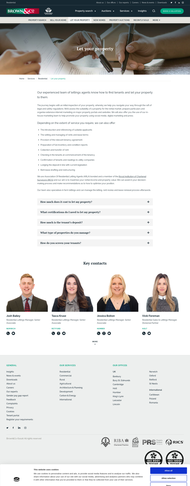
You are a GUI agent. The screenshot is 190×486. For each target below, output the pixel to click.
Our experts (124, 3)
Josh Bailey (13, 315)
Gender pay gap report (17, 395)
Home (21, 79)
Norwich (153, 371)
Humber (117, 392)
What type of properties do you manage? (65, 232)
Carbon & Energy (68, 395)
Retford (153, 379)
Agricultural (65, 383)
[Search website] (153, 11)
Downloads (162, 3)
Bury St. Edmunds (121, 380)
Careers (135, 3)
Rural (62, 379)
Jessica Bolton (106, 315)
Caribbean (154, 394)
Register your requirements (19, 419)
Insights (10, 371)
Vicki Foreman (151, 315)
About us (100, 3)
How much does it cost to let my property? (66, 202)
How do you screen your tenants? (60, 243)
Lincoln (116, 404)
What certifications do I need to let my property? (70, 212)
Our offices (111, 3)
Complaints (12, 403)
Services (31, 79)
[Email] (13, 333)
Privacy (10, 407)
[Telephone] (8, 333)
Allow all (169, 454)
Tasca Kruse (59, 315)
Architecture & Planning (71, 387)
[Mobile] (58, 333)
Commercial (66, 375)
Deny (168, 470)
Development (66, 391)
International (66, 399)
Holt (115, 388)
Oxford (152, 375)
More (155, 20)
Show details (135, 481)
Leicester (117, 400)
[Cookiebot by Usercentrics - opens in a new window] (16, 481)
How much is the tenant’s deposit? (61, 222)
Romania (153, 402)
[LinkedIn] (179, 3)
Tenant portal (12, 415)
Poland (152, 398)
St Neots (153, 383)
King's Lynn (118, 396)
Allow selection (168, 462)
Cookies (10, 411)
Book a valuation (172, 11)
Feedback (11, 399)
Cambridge (118, 384)
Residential (42, 79)
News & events (148, 3)
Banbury (117, 376)
